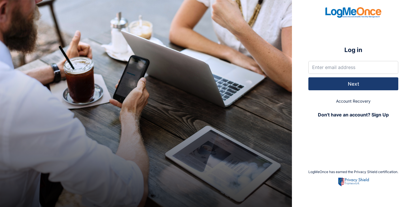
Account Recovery (353, 101)
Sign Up (380, 115)
